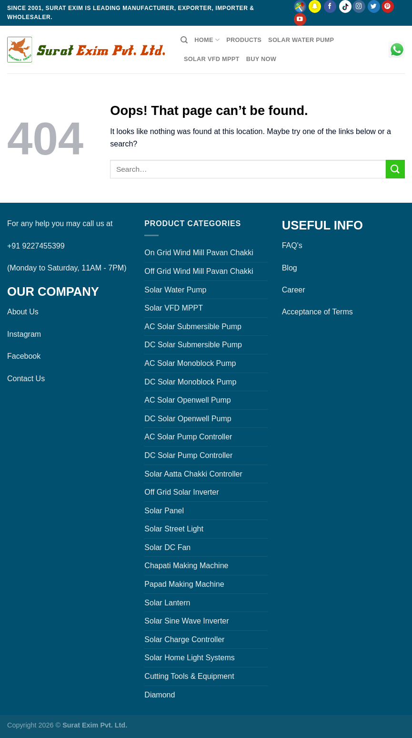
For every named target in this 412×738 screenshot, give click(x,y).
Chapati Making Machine (186, 565)
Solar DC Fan (167, 547)
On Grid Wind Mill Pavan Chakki (198, 253)
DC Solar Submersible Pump (193, 345)
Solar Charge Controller (184, 639)
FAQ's (292, 245)
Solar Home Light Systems (189, 658)
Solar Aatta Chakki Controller (193, 474)
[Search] (184, 40)
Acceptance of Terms (317, 312)
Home (207, 39)
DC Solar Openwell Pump (187, 419)
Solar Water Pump (301, 39)
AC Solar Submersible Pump (192, 326)
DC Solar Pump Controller (188, 455)
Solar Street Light (173, 529)
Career (293, 290)
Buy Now (261, 58)
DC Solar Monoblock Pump (190, 382)
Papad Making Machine (184, 584)
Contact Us (26, 378)
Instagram (24, 334)
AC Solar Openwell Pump (187, 400)
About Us (23, 312)
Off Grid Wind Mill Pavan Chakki (198, 271)
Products (243, 39)
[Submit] (395, 169)
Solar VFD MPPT (212, 58)
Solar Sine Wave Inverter (186, 621)
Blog (289, 268)
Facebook (23, 356)
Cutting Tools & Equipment (189, 676)
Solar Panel (164, 511)
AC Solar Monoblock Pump (190, 363)
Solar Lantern (167, 603)
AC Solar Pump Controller (188, 437)
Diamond (159, 695)
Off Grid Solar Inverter (181, 492)
